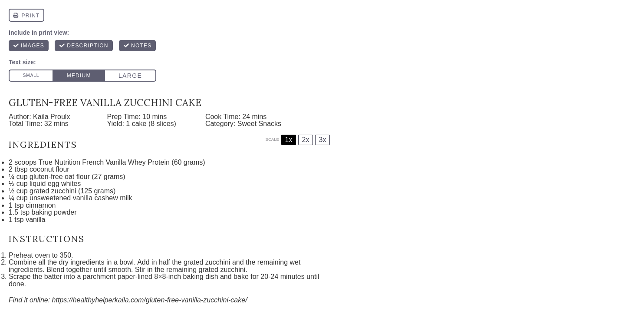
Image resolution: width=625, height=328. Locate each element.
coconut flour (49, 169)
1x (289, 139)
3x (322, 139)
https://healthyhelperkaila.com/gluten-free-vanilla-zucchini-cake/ (149, 300)
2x (305, 139)
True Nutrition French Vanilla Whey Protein (104, 162)
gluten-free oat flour (60, 176)
